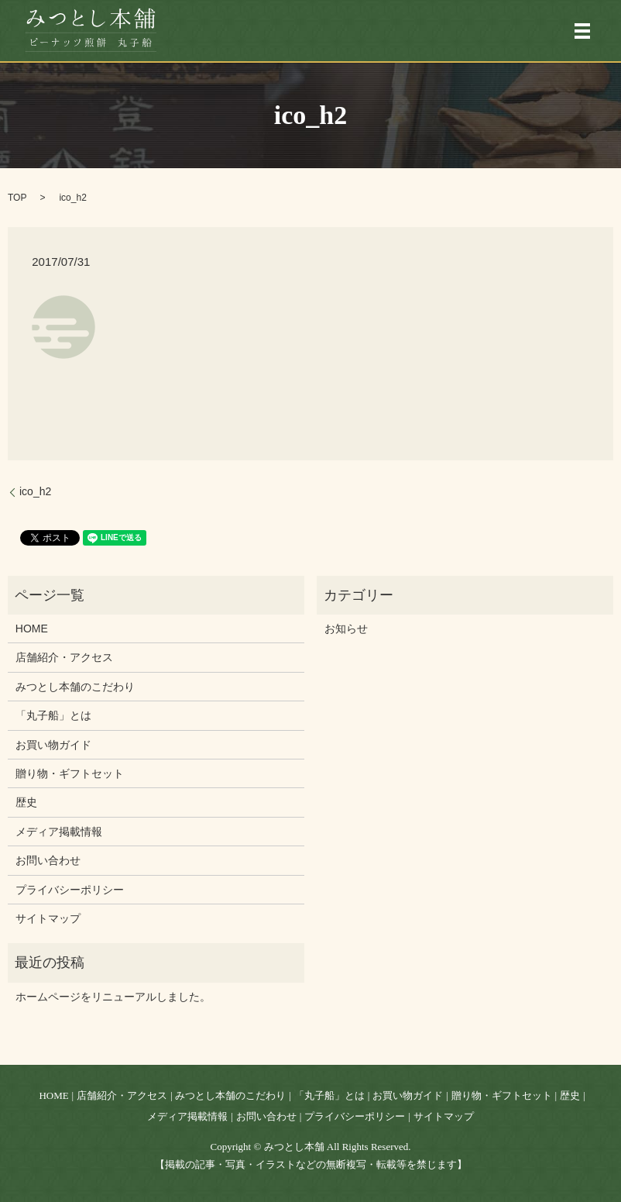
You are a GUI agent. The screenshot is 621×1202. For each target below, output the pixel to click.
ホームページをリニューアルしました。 (113, 996)
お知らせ (346, 628)
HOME (31, 628)
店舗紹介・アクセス (64, 657)
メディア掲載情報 (58, 831)
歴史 (26, 802)
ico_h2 (35, 491)
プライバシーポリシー (69, 889)
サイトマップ (48, 918)
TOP (17, 197)
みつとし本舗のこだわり (75, 686)
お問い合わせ (48, 860)
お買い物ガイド (53, 745)
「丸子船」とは (53, 715)
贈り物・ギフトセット (69, 773)
